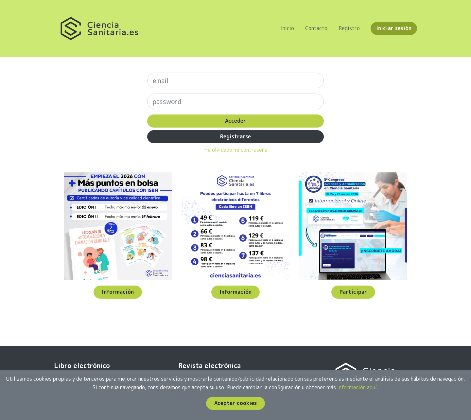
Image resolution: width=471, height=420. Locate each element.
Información (118, 291)
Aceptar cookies (235, 403)
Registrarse (235, 136)
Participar (353, 291)
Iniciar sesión (393, 28)
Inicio (287, 28)
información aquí (357, 387)
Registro (349, 28)
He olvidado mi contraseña (235, 149)
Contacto (316, 28)
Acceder (235, 120)
